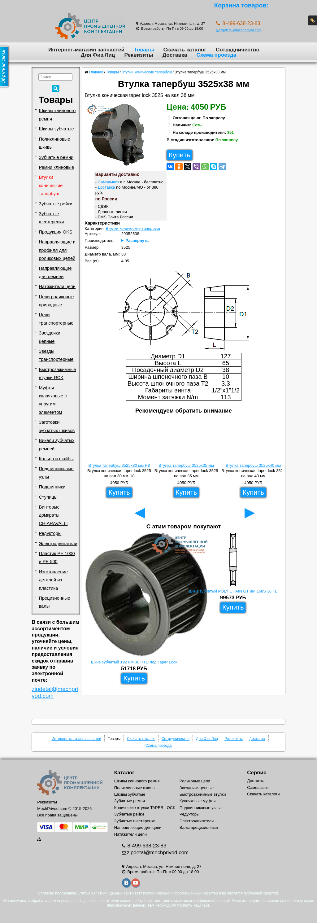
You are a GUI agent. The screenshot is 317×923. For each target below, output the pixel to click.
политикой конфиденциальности (202, 901)
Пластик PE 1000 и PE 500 (57, 557)
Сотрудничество (237, 49)
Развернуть (137, 240)
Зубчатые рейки (55, 203)
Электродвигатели (58, 543)
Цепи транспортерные (56, 318)
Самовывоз (108, 182)
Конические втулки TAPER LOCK (145, 807)
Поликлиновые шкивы (54, 143)
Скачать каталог (184, 49)
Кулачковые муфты (197, 800)
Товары (144, 49)
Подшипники (52, 486)
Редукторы (50, 533)
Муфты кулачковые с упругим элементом (53, 400)
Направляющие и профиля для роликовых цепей (57, 250)
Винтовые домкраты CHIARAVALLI (53, 515)
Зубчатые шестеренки (51, 217)
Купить (179, 155)
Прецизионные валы (54, 602)
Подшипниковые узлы (56, 472)
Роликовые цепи (195, 781)
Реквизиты (138, 55)
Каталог (124, 773)
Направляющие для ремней (55, 272)
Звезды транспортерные (56, 355)
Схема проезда (216, 55)
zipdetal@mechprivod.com (239, 30)
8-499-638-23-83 (146, 846)
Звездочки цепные (49, 336)
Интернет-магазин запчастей (86, 49)
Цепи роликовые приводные (56, 300)
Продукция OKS (55, 232)
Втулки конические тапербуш (51, 185)
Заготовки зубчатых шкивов (57, 426)
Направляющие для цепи (138, 827)
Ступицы (48, 497)
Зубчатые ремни (56, 157)
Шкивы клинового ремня (57, 114)
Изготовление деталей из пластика (53, 580)
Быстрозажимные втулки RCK (57, 373)
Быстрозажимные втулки (203, 794)
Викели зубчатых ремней (56, 444)
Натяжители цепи (57, 286)
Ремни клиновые (56, 167)
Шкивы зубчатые (56, 128)
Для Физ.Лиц (98, 55)
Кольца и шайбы (56, 458)
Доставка (175, 55)
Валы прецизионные (199, 827)
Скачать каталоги (263, 794)
